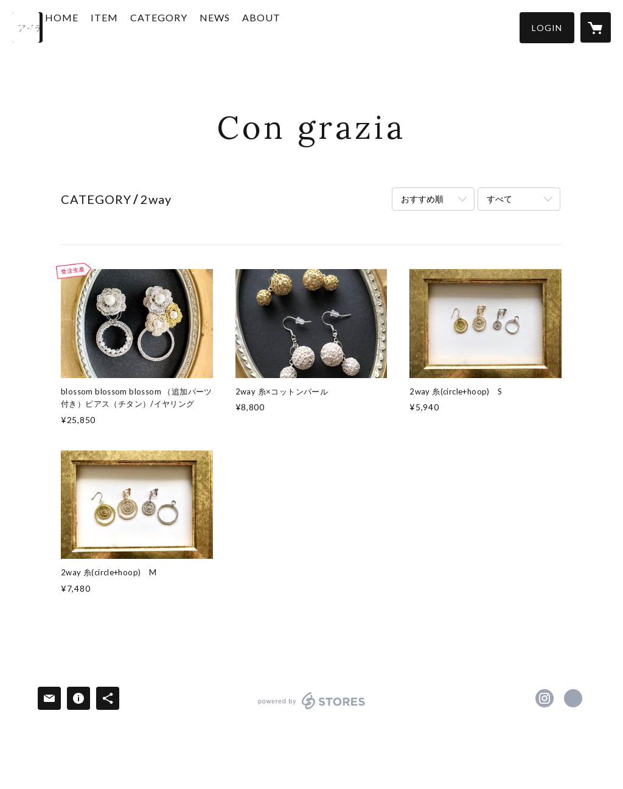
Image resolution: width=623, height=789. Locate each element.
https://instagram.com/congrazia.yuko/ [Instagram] (544, 698)
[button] (547, 27)
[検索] (27, 27)
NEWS (249, 26)
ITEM (138, 26)
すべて (499, 199)
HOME (96, 26)
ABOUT (295, 26)
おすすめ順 (422, 199)
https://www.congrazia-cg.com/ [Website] (573, 698)
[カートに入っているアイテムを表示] (595, 27)
